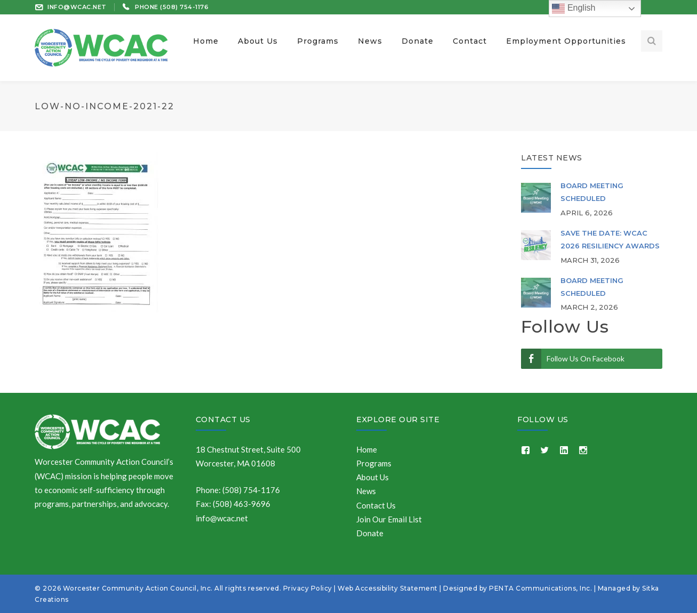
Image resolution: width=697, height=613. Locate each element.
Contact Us (223, 419)
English (573, 8)
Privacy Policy (307, 588)
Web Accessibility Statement (388, 588)
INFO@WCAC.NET (77, 7)
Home (366, 449)
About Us (372, 477)
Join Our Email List (389, 519)
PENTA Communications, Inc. (540, 588)
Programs (373, 463)
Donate (369, 533)
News (366, 491)
